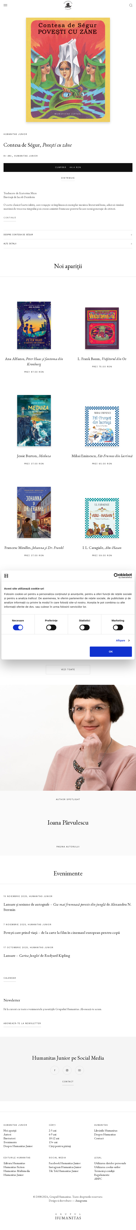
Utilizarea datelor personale (110, 1163)
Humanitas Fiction (14, 1167)
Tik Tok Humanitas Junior (64, 1171)
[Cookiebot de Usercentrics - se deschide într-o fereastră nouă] (116, 575)
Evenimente (10, 1142)
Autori (7, 1134)
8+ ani (8, 156)
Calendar (10, 978)
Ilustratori (9, 1138)
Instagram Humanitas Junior (65, 1167)
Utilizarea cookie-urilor (107, 1167)
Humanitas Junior (26, 156)
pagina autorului (68, 847)
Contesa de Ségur (22, 144)
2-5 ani (52, 1130)
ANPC (98, 1179)
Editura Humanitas (14, 1163)
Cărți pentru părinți (60, 1146)
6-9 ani (52, 1134)
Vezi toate (68, 669)
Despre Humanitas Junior (18, 1146)
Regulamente (102, 1175)
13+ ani (53, 1142)
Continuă (10, 218)
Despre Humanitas (105, 1134)
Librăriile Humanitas (105, 1130)
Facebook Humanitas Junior (65, 1163)
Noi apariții (10, 1130)
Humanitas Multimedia (17, 1171)
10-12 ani (54, 1138)
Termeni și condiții (104, 1171)
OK (111, 651)
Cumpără (68, 167)
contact (68, 1082)
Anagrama (81, 1200)
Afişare (120, 640)
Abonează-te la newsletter (22, 1023)
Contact (99, 1138)
